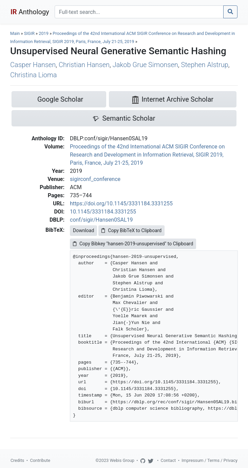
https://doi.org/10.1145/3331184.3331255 (121, 203)
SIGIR (29, 33)
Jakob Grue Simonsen (145, 65)
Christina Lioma (33, 75)
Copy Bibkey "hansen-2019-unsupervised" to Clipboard (133, 243)
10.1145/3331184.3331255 (103, 211)
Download (83, 230)
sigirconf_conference (95, 179)
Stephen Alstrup (204, 65)
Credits (17, 460)
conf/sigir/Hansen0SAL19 (101, 220)
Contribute (40, 460)
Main (15, 33)
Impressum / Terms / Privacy (209, 460)
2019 (44, 33)
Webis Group (122, 460)
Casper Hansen (33, 65)
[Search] (139, 11)
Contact (168, 460)
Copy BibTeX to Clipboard (131, 230)
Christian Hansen (84, 65)
